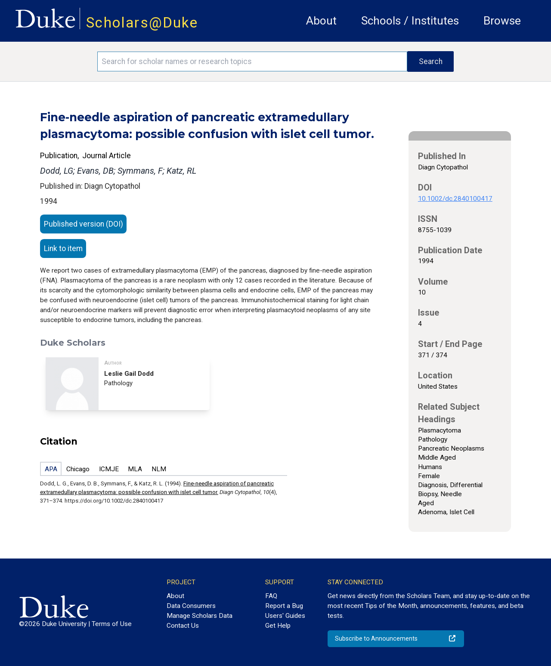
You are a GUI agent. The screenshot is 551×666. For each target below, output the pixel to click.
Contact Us (183, 625)
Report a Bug (284, 606)
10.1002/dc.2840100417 (455, 199)
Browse (502, 20)
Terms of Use (112, 624)
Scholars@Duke (142, 22)
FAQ (271, 596)
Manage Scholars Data (199, 616)
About (321, 20)
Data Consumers (191, 606)
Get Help (278, 625)
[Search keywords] (252, 61)
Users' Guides (285, 616)
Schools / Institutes (410, 20)
